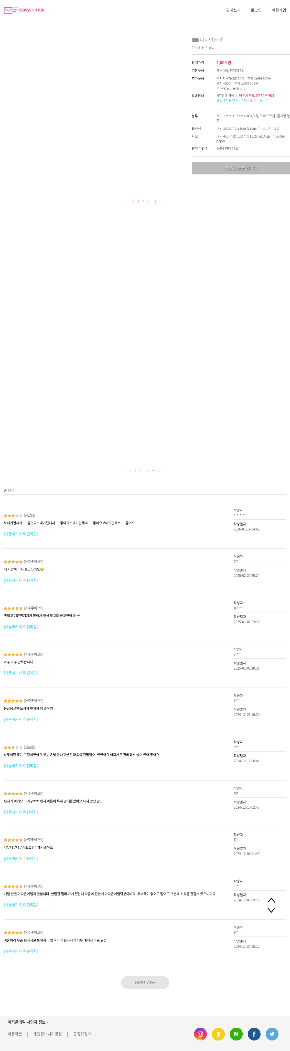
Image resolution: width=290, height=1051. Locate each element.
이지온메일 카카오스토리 (218, 1034)
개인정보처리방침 (47, 1034)
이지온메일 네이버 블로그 (236, 1034)
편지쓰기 (233, 10)
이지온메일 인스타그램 (200, 1034)
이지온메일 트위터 (272, 1034)
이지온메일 (24, 10)
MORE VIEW (145, 982)
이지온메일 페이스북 (254, 1034)
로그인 (256, 10)
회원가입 (279, 10)
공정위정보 (82, 1034)
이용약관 (15, 1034)
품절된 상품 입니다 (240, 168)
